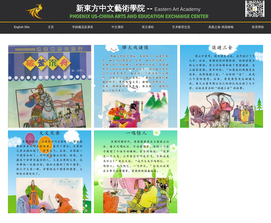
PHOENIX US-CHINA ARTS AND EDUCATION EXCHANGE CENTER (138, 16)
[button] (22, 27)
